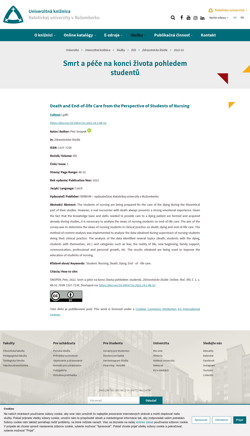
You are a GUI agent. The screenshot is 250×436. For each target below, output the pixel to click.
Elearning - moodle (114, 365)
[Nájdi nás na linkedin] (202, 17)
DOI (133, 50)
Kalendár (208, 355)
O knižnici (43, 35)
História (157, 355)
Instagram (209, 365)
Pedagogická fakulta (15, 355)
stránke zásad (144, 422)
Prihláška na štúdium (65, 355)
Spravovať (201, 419)
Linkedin (208, 375)
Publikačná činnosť (172, 35)
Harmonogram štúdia (115, 360)
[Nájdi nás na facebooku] (181, 17)
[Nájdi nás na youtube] (188, 17)
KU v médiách (161, 370)
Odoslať (151, 400)
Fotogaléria (59, 370)
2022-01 (179, 50)
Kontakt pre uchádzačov (67, 365)
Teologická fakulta (13, 360)
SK (234, 17)
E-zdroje (111, 35)
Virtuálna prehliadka (65, 375)
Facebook (208, 360)
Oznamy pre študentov (116, 350)
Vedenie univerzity (163, 360)
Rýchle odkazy (217, 17)
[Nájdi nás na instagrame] (195, 17)
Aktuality (208, 350)
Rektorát (158, 365)
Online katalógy (78, 35)
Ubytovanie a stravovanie (67, 360)
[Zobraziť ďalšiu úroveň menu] (228, 17)
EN (242, 17)
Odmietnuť (221, 419)
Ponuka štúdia (61, 350)
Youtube (208, 370)
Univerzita (72, 50)
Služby (137, 35)
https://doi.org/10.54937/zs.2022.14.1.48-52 (78, 123)
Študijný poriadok (113, 355)
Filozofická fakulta (13, 350)
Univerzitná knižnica (97, 50)
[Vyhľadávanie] (172, 17)
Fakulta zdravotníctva (15, 365)
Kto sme (157, 350)
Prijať (239, 419)
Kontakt (208, 35)
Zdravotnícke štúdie (155, 50)
